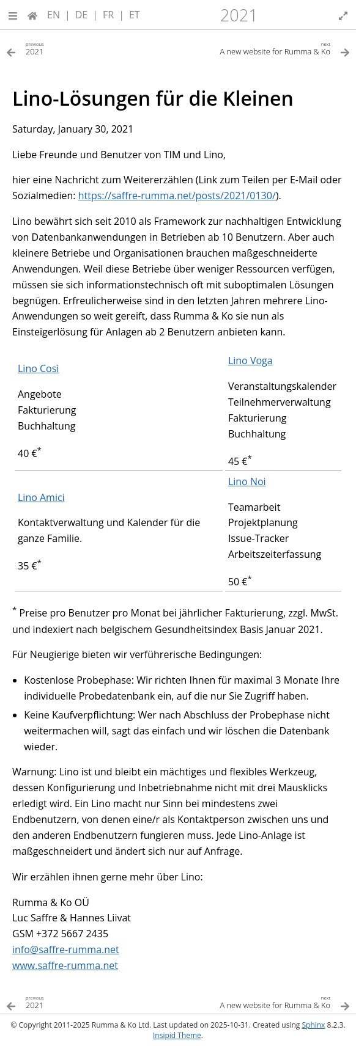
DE (81, 14)
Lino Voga (250, 360)
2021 (239, 15)
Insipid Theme (177, 1035)
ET (134, 14)
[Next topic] (264, 48)
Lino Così (38, 368)
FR (108, 14)
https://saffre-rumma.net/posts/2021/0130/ (177, 195)
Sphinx (313, 1025)
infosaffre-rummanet (65, 949)
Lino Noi (247, 481)
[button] (13, 14)
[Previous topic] (92, 48)
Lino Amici (41, 497)
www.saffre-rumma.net (65, 965)
